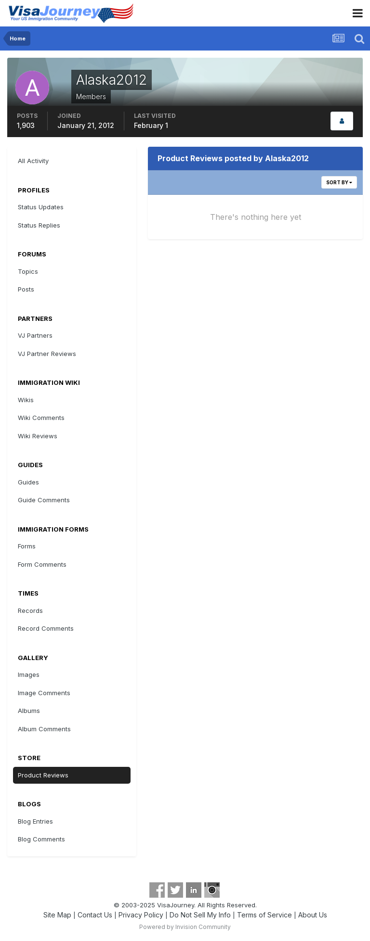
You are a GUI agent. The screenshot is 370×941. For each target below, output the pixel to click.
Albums (29, 710)
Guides (28, 482)
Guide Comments (44, 500)
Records (30, 610)
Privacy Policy (141, 915)
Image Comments (44, 693)
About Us (312, 915)
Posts (26, 289)
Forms (27, 546)
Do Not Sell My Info (200, 915)
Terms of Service (264, 915)
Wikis (26, 400)
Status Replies (39, 225)
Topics (28, 271)
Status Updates (41, 207)
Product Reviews (43, 775)
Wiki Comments (41, 417)
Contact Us (95, 915)
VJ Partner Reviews (47, 353)
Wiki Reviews (37, 436)
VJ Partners (35, 335)
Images (29, 674)
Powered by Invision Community (185, 926)
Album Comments (44, 729)
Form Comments (42, 564)
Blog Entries (35, 821)
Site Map (57, 915)
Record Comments (46, 628)
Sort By (339, 182)
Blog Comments (41, 839)
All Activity (33, 161)
